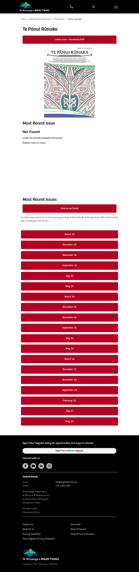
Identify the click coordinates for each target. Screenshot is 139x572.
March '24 (70, 359)
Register (79, 450)
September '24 (69, 327)
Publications (59, 19)
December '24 (69, 307)
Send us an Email (69, 208)
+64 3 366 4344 (62, 486)
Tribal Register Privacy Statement (39, 539)
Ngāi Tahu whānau (70, 450)
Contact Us (28, 524)
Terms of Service (78, 529)
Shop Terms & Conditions (83, 534)
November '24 (70, 317)
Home (23, 19)
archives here (51, 217)
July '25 (69, 276)
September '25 (69, 265)
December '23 (69, 369)
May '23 (69, 421)
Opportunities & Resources (40, 19)
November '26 (70, 255)
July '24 (69, 338)
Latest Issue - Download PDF (69, 39)
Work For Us (28, 529)
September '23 (69, 390)
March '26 (70, 234)
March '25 (69, 296)
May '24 (70, 348)
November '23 (69, 380)
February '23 (69, 400)
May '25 (69, 286)
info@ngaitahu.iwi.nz (65, 482)
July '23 (69, 411)
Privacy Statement (32, 534)
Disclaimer (76, 524)
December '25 (69, 244)
